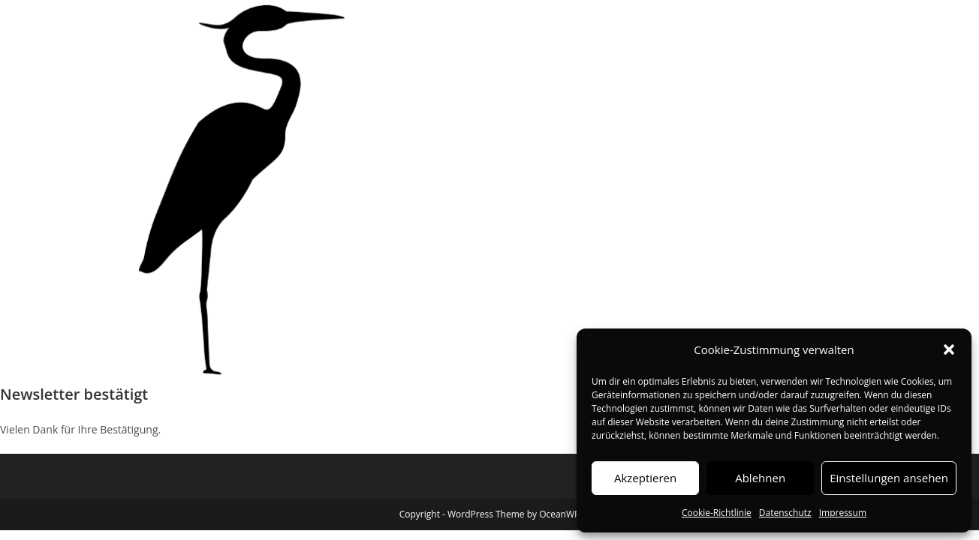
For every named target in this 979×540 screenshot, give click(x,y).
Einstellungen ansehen (889, 477)
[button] (948, 349)
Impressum (842, 512)
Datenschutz (785, 512)
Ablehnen (760, 477)
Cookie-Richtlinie (717, 512)
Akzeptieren (645, 477)
